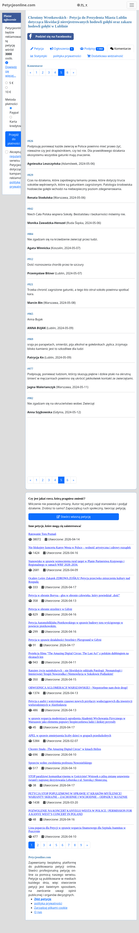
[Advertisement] (81, 107)
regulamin (17, 156)
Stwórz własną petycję (73, 517)
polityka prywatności (67, 56)
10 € (8, 92)
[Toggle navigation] (132, 5)
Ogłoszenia (62, 49)
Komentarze (120, 49)
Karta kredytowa (17, 124)
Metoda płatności (11, 102)
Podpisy (92, 49)
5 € (11, 83)
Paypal (14, 113)
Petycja (37, 49)
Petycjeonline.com (18, 5)
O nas (38, 912)
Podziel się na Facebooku (49, 36)
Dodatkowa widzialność (105, 56)
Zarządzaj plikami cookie (50, 908)
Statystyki (38, 56)
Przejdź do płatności (14, 139)
